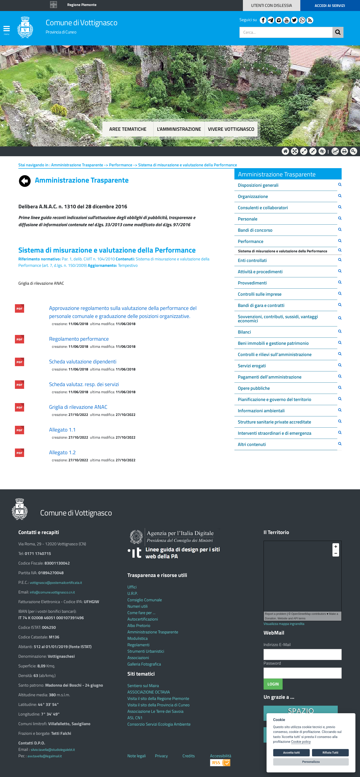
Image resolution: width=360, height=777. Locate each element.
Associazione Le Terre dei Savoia (155, 711)
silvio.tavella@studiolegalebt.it (53, 749)
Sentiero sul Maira (143, 685)
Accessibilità (220, 756)
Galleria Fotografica (144, 664)
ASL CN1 (135, 718)
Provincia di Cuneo (61, 31)
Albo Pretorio (138, 625)
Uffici (132, 587)
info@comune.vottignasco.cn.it (52, 592)
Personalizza (311, 761)
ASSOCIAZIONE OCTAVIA (148, 692)
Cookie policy (301, 742)
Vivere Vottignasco (231, 129)
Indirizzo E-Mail (277, 644)
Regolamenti (138, 645)
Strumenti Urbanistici (145, 651)
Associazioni (138, 657)
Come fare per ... (141, 613)
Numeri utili (137, 606)
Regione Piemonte (81, 4)
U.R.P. (132, 593)
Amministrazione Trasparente (152, 632)
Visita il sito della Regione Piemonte (158, 698)
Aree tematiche (127, 129)
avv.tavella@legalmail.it (45, 756)
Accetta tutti (291, 752)
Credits (189, 756)
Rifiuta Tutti (330, 752)
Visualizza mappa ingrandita (284, 623)
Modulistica (137, 638)
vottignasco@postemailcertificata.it (56, 582)
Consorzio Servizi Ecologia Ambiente (159, 724)
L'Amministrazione (176, 151)
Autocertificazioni (142, 619)
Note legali (136, 756)
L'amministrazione (179, 129)
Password (272, 663)
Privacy (161, 756)
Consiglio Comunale (144, 600)
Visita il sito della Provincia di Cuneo (158, 705)
